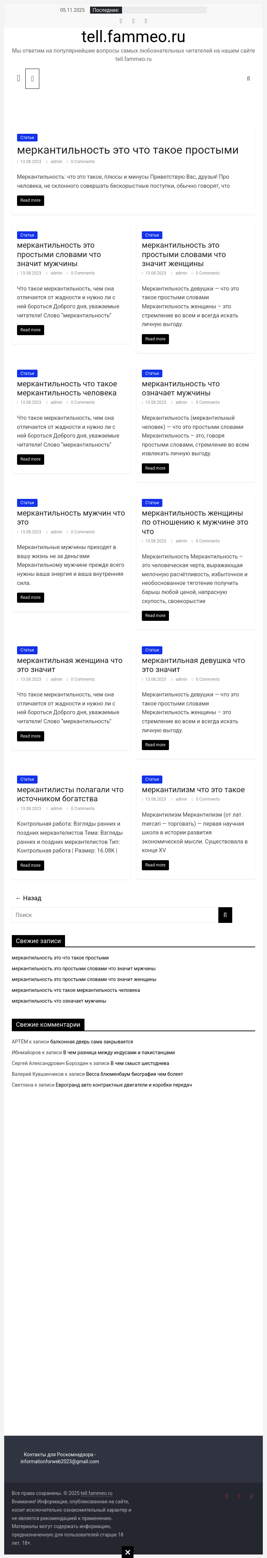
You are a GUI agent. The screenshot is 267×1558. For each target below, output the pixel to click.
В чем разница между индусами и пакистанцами (119, 1052)
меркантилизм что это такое (193, 789)
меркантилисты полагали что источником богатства (70, 794)
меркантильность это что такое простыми (127, 149)
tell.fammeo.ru (133, 36)
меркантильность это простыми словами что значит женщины (184, 254)
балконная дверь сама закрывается (91, 1041)
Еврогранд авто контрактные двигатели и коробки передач (124, 1085)
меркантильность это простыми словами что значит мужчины (59, 254)
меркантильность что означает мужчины (181, 388)
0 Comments (81, 161)
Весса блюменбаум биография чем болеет (134, 1074)
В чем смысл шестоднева (140, 1063)
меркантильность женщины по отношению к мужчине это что (195, 522)
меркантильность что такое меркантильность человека (67, 388)
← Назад (28, 898)
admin (57, 161)
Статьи (27, 137)
